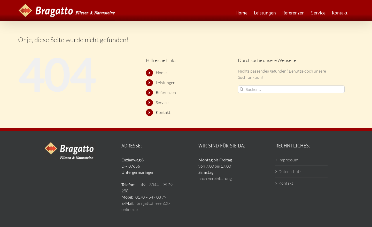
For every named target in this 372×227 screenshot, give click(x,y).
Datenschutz (289, 171)
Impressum (288, 159)
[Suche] (241, 89)
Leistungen (165, 82)
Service (162, 102)
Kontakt (163, 112)
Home (161, 72)
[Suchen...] (291, 89)
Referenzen (166, 92)
